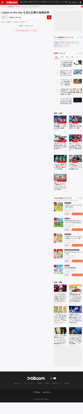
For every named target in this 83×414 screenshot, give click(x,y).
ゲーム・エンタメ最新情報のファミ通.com (10, 6)
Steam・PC (58, 45)
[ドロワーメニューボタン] (2, 2)
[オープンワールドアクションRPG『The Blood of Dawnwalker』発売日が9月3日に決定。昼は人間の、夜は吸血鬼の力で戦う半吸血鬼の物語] (77, 100)
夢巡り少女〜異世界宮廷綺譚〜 (62, 122)
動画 (65, 2)
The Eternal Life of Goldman (62, 185)
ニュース (61, 2)
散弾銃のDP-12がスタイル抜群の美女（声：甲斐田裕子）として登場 (75, 127)
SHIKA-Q (75, 142)
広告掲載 (64, 394)
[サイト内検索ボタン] (80, 2)
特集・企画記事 (71, 2)
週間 (67, 57)
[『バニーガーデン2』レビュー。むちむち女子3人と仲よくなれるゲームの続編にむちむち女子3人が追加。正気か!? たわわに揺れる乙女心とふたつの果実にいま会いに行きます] (60, 295)
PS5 (34, 2)
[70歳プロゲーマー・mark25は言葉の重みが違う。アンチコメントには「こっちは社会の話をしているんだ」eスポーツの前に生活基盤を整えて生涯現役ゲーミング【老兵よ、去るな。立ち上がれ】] (75, 295)
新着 (21, 2)
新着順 (8, 22)
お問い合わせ (20, 394)
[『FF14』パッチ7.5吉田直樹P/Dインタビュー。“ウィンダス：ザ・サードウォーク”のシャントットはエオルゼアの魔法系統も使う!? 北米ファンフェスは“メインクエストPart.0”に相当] (60, 341)
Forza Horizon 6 (61, 142)
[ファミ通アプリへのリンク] (36, 403)
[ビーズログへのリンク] (47, 403)
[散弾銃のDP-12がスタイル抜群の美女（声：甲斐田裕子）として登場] (75, 119)
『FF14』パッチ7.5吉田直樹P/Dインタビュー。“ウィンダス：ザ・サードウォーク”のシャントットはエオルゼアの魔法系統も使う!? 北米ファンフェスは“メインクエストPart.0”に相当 (60, 351)
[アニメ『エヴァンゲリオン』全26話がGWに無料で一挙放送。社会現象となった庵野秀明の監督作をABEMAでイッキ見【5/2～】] (77, 62)
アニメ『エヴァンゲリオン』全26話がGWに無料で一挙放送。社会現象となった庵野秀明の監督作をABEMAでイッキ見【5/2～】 (66, 63)
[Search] (27, 17)
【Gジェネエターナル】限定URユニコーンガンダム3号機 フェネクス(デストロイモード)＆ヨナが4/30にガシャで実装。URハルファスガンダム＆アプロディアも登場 (66, 73)
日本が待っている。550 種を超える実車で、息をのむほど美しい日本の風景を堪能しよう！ (60, 148)
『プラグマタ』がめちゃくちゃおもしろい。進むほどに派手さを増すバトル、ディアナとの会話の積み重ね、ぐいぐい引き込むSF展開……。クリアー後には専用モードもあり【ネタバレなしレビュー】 (75, 351)
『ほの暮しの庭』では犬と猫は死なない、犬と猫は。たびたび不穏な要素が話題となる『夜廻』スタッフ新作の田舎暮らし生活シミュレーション (66, 91)
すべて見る (79, 37)
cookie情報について (55, 394)
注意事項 (46, 394)
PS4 (77, 42)
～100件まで (22, 22)
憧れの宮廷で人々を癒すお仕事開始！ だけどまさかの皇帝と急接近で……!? (60, 127)
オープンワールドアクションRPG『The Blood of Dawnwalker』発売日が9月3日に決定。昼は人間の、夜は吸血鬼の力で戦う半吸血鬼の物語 (66, 101)
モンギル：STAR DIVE (62, 163)
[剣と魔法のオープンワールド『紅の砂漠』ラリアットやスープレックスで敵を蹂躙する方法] (75, 160)
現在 (56, 57)
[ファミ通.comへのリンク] (11, 2)
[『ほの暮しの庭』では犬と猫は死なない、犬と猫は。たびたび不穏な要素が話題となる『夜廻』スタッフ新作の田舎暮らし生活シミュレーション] (77, 90)
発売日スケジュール (46, 2)
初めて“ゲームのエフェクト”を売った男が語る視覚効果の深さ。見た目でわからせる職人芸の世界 (75, 148)
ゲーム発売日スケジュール (63, 37)
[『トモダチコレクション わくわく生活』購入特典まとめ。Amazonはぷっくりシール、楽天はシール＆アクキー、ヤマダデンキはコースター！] (60, 318)
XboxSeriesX (66, 45)
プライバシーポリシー (30, 394)
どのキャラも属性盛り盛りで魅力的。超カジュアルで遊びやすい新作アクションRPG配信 (60, 170)
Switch (29, 2)
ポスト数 (78, 57)
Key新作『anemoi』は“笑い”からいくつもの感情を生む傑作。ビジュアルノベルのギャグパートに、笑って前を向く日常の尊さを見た (75, 328)
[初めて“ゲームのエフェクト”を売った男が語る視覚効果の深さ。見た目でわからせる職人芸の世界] (75, 138)
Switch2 (25, 2)
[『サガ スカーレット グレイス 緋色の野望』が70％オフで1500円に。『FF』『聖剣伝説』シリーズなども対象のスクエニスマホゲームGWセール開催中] (77, 81)
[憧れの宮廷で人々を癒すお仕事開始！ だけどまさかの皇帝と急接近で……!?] (60, 119)
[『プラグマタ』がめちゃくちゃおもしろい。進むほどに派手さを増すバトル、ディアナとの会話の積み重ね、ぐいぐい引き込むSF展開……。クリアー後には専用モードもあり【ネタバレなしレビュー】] (75, 341)
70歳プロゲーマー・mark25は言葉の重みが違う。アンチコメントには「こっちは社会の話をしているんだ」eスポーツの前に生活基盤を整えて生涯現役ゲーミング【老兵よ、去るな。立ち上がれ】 (75, 305)
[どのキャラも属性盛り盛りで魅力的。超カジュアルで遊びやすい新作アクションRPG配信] (60, 160)
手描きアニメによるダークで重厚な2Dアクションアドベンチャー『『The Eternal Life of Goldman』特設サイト (60, 192)
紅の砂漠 (75, 163)
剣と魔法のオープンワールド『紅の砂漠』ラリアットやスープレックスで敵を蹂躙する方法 (75, 170)
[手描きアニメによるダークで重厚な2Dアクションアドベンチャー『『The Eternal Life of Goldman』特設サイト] (60, 182)
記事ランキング (59, 53)
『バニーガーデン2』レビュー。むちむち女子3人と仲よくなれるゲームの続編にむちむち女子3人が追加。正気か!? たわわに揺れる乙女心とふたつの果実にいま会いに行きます (60, 305)
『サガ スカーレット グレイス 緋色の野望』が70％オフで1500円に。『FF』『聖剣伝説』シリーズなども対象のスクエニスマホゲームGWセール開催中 (66, 82)
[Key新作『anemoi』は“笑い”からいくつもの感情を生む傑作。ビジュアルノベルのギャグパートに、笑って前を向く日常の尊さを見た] (75, 318)
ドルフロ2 (75, 122)
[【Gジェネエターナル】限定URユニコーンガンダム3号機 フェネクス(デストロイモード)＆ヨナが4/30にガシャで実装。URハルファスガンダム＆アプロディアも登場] (77, 72)
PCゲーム (38, 2)
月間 (72, 57)
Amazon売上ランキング (63, 206)
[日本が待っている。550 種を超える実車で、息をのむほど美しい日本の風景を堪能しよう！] (60, 138)
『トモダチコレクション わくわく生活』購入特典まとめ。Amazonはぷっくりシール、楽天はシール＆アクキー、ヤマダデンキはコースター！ (60, 328)
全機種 (56, 42)
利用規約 (40, 394)
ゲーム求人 (54, 2)
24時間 (62, 57)
